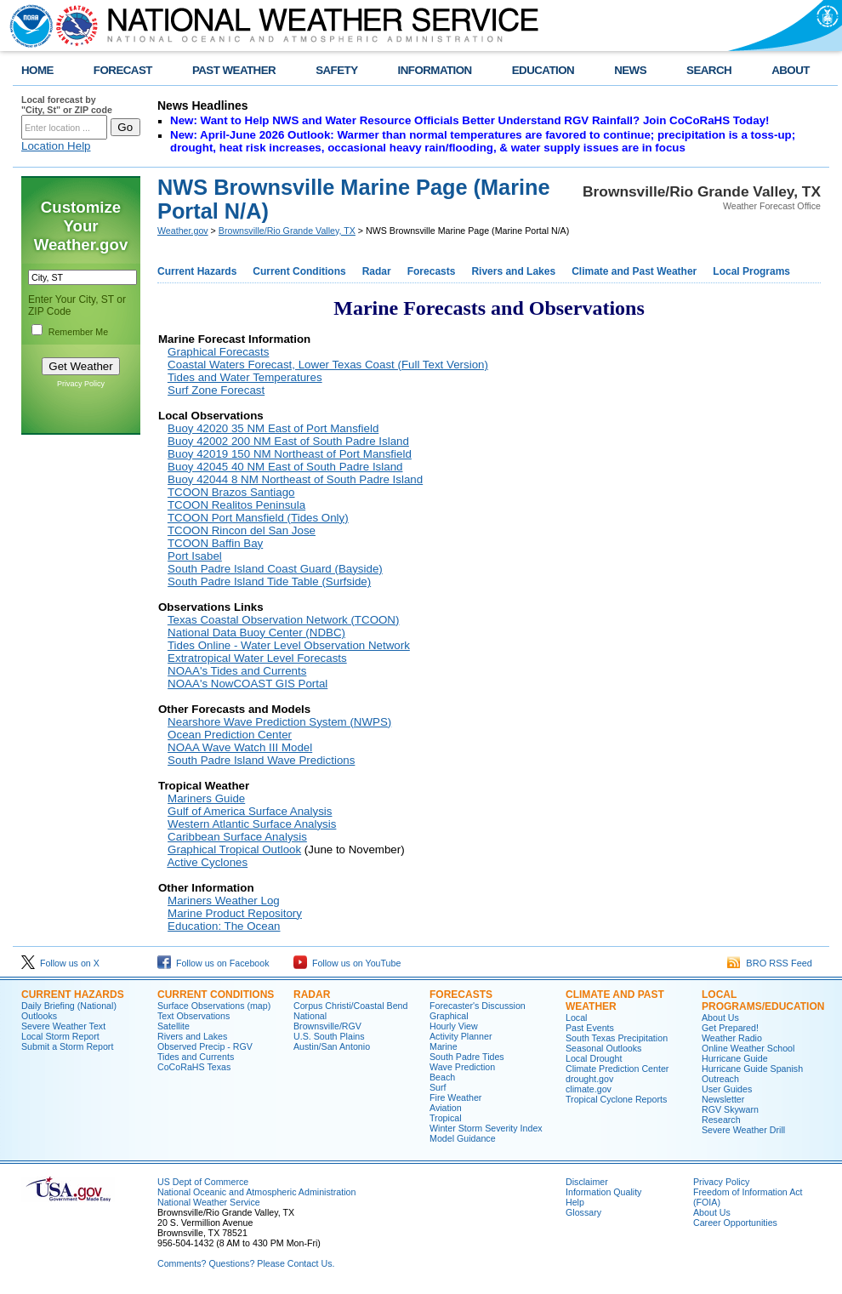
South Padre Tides (467, 1057)
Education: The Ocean (224, 926)
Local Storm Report (60, 1036)
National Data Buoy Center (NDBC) (256, 632)
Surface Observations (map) (213, 1005)
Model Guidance (463, 1138)
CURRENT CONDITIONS (215, 994)
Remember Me (78, 332)
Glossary (583, 1212)
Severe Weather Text (63, 1026)
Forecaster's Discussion (478, 1005)
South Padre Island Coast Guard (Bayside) (275, 568)
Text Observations (193, 1016)
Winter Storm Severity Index (486, 1128)
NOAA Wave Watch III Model (240, 747)
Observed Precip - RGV (205, 1046)
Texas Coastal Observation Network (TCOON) (284, 619)
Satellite (173, 1026)
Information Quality (603, 1192)
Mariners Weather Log (224, 900)
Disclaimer (587, 1182)
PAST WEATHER (234, 70)
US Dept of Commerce (202, 1182)
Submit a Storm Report (67, 1046)
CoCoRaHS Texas (193, 1067)
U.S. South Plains (329, 1036)
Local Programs (751, 271)
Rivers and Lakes (513, 271)
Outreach (720, 1079)
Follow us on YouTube (347, 963)
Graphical (449, 1016)
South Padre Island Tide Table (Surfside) (269, 581)
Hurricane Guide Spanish (752, 1068)
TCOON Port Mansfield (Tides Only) (258, 517)
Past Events (590, 1028)
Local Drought (594, 1058)
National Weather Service (208, 1202)
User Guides (727, 1089)
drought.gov (589, 1079)
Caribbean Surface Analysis (237, 836)
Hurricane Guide (735, 1058)
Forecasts (431, 271)
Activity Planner (461, 1036)
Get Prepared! (730, 1028)
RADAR (311, 994)
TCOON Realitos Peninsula (236, 505)
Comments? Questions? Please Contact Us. (245, 1263)
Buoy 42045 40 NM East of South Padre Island (285, 466)
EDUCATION (543, 70)
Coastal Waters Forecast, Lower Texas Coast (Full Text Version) (328, 364)
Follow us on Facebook (213, 963)
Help (575, 1202)
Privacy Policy (81, 383)
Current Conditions (299, 271)
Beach (442, 1077)
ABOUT (790, 70)
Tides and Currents (195, 1057)
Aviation (446, 1108)
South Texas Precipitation (617, 1038)
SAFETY (336, 70)
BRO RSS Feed (769, 963)
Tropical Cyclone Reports (616, 1099)
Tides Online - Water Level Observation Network (289, 645)
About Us (720, 1017)
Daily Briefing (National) (69, 1005)
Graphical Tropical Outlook (234, 849)
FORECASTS (461, 994)
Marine (444, 1046)
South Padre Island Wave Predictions (261, 760)
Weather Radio (732, 1038)
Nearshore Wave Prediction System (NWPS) (279, 721)
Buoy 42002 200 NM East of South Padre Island (288, 441)
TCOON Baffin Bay (215, 543)
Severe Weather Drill (743, 1130)
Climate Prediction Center (617, 1068)
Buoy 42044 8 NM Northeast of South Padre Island (295, 479)
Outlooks (39, 1016)
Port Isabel (195, 556)
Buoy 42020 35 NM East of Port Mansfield (273, 428)
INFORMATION (435, 70)
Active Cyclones (207, 862)
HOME (37, 70)
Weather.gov (182, 230)
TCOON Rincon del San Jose (242, 530)
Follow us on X (60, 963)
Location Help (56, 146)
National (310, 1016)
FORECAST (123, 70)
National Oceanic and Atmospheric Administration (256, 1192)
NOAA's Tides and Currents (237, 670)
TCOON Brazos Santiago (231, 492)
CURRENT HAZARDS (72, 994)
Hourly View (454, 1026)
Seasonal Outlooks (603, 1048)
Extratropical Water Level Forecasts (257, 658)
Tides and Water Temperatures (245, 377)
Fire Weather (455, 1097)
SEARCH (708, 70)
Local (576, 1017)
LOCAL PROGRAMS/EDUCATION (763, 1000)
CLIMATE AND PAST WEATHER (615, 1000)
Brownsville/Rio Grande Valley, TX (287, 230)
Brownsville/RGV (327, 1026)
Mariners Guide (206, 798)
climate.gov (589, 1089)
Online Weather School (748, 1048)
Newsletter (723, 1099)
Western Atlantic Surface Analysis (252, 824)
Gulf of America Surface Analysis (250, 811)
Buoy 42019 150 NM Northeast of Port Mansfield (290, 453)
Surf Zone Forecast (216, 390)
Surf (438, 1087)
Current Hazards (196, 271)
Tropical (446, 1118)
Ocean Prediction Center (230, 734)
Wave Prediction (462, 1067)
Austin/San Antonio (331, 1046)
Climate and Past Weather (634, 271)
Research (721, 1119)
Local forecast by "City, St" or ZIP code (66, 104)
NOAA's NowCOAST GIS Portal (247, 683)
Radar (376, 271)
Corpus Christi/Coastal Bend (350, 1005)
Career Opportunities (735, 1222)
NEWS (630, 70)
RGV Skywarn (730, 1109)
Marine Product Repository (235, 913)
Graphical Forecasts (218, 351)
